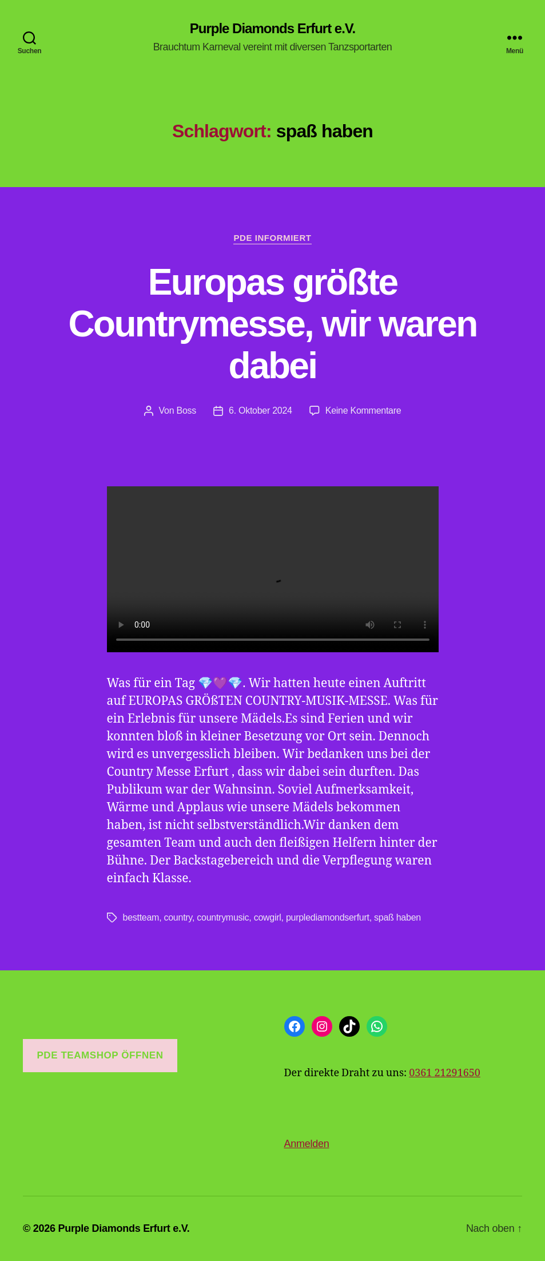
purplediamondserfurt (327, 917)
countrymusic (223, 917)
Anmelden (306, 1143)
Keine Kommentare (363, 410)
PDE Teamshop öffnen (100, 1055)
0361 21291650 (444, 1073)
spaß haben (397, 917)
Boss (187, 410)
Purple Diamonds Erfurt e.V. (273, 28)
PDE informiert (272, 238)
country (178, 917)
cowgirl (267, 917)
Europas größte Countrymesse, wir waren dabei (272, 323)
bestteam (141, 917)
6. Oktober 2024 (260, 410)
